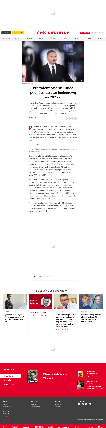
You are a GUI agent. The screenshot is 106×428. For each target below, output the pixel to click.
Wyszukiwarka (103, 32)
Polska (29, 39)
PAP (44, 277)
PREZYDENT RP (49, 277)
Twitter (69, 118)
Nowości (8, 376)
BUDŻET (34, 277)
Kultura (53, 39)
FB (67, 118)
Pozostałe (8, 384)
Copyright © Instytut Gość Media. (85, 419)
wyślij (75, 118)
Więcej (100, 39)
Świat (41, 39)
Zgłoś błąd (7, 419)
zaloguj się (96, 32)
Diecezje (88, 39)
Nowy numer (6, 39)
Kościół (17, 39)
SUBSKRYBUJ (85, 32)
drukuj (72, 118)
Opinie (76, 39)
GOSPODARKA (40, 277)
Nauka (65, 39)
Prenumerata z (16, 32)
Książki (8, 380)
